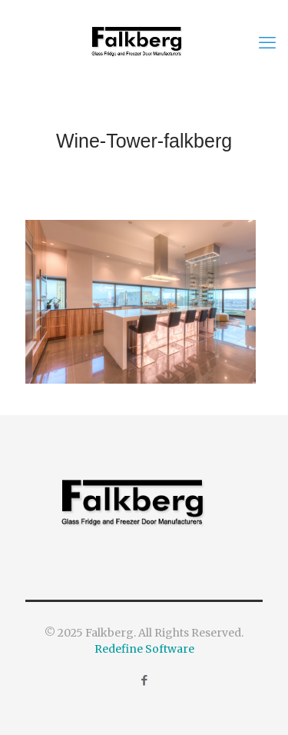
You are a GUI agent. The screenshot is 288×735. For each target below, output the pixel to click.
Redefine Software (144, 649)
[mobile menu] (267, 42)
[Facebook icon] (144, 680)
